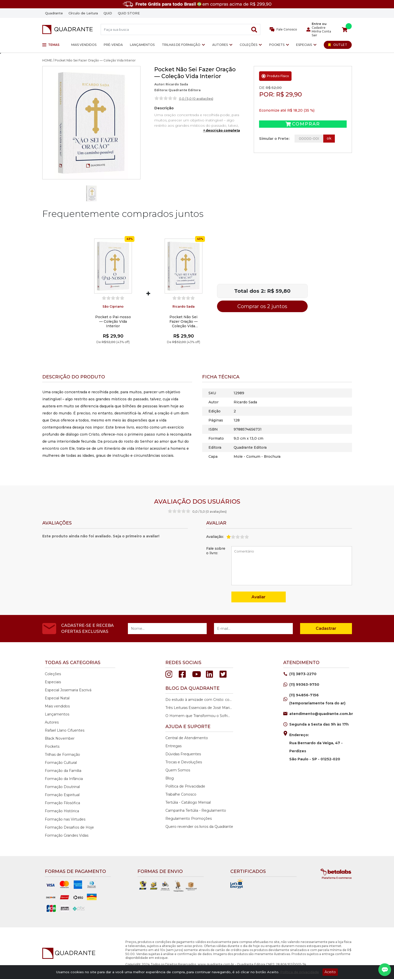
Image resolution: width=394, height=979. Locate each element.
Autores (220, 45)
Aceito (330, 972)
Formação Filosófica (62, 803)
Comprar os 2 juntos (262, 306)
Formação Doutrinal (62, 787)
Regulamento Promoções (188, 818)
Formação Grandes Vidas (66, 835)
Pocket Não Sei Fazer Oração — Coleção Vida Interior (183, 321)
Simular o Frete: (274, 138)
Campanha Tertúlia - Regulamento (195, 810)
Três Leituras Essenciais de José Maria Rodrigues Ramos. (198, 707)
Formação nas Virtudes (65, 819)
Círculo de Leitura (83, 13)
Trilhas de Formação (181, 45)
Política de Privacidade (185, 786)
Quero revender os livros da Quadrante (199, 826)
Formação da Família (63, 770)
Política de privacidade (299, 972)
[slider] (165, 98)
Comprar (302, 124)
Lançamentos (142, 45)
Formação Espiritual (62, 795)
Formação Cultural (61, 762)
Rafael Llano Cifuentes (64, 730)
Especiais (304, 45)
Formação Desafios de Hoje (69, 827)
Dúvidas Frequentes (183, 754)
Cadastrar (326, 628)
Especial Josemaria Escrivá (68, 690)
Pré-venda (113, 45)
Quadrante (54, 13)
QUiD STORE (129, 13)
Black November (60, 738)
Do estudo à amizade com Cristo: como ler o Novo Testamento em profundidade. (198, 699)
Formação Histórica (62, 811)
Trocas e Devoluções (183, 762)
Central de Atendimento (186, 738)
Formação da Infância (64, 778)
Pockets (276, 45)
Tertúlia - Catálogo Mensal (188, 802)
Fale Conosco (283, 29)
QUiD (107, 13)
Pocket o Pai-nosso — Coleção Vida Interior (113, 321)
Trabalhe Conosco (180, 794)
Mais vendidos (83, 45)
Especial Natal (57, 698)
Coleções (248, 45)
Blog (169, 778)
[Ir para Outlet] (338, 45)
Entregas (173, 746)
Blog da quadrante (192, 688)
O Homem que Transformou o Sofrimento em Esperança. (198, 715)
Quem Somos (177, 770)
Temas (51, 45)
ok (329, 138)
